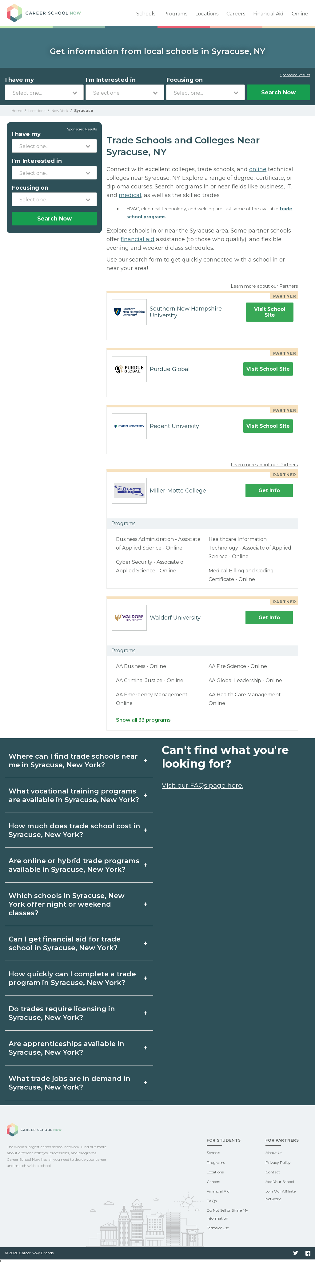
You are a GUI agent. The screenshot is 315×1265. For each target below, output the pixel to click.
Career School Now (50, 13)
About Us (273, 1152)
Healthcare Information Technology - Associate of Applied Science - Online (250, 547)
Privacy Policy (278, 1162)
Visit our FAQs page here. (202, 785)
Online (300, 14)
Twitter (295, 1253)
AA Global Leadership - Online (245, 680)
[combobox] (44, 92)
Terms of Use (218, 1228)
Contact (272, 1172)
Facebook (307, 1253)
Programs (175, 14)
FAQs (212, 1200)
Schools (145, 14)
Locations (206, 14)
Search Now (278, 92)
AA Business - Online (141, 666)
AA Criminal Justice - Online (149, 680)
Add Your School (279, 1181)
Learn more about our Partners (264, 286)
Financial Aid (268, 14)
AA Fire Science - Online (238, 666)
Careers (235, 14)
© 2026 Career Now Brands (29, 1253)
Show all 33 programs (143, 720)
